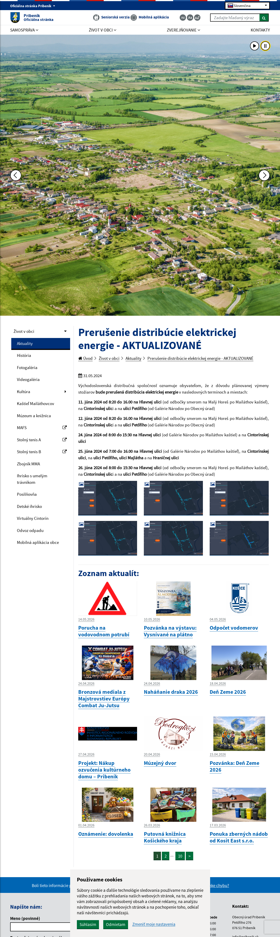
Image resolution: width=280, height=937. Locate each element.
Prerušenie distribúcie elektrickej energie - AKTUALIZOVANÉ (200, 358)
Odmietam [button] (115, 924)
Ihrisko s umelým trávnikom (32, 479)
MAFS (42, 427)
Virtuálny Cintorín (32, 518)
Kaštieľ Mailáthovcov (35, 403)
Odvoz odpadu (30, 530)
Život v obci (24, 331)
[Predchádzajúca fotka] (15, 175)
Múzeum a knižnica (34, 415)
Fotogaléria (27, 367)
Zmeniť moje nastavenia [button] (153, 924)
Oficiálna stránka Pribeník (32, 6)
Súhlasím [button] (88, 924)
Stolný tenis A (42, 439)
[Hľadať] (264, 18)
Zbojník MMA (28, 463)
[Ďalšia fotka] (264, 175)
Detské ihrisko (29, 506)
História (24, 355)
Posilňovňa (27, 494)
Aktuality (25, 343)
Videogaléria (28, 379)
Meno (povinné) (25, 918)
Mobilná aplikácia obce (38, 542)
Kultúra (23, 391)
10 (180, 856)
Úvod (85, 358)
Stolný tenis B (42, 451)
